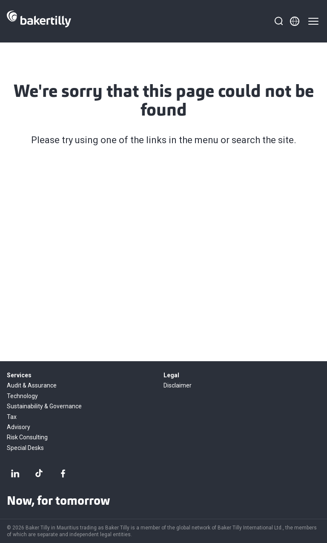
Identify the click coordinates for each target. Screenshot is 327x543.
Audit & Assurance (32, 385)
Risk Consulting (27, 437)
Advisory (18, 427)
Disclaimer (178, 385)
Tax (12, 416)
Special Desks (25, 447)
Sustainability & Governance (44, 406)
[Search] (278, 21)
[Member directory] (295, 21)
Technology (22, 396)
